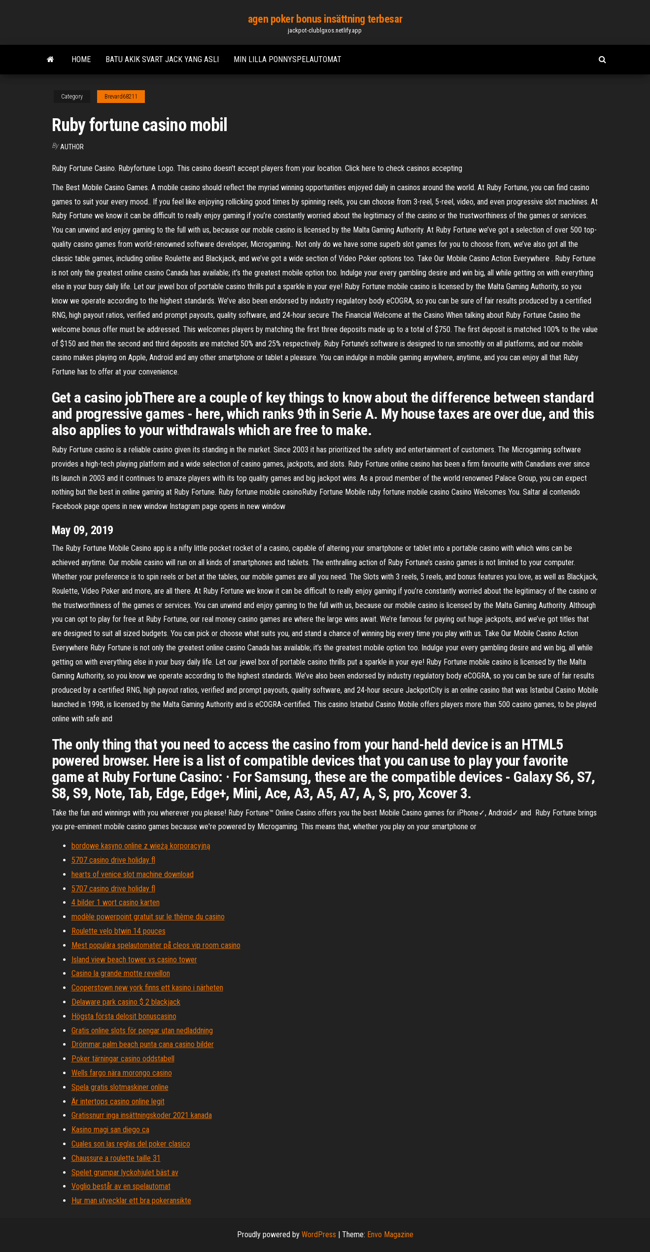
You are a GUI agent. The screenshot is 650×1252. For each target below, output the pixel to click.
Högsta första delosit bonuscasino (123, 1016)
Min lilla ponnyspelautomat (288, 59)
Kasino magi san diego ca (110, 1129)
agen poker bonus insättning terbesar (325, 19)
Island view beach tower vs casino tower (134, 959)
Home (81, 59)
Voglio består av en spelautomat (121, 1186)
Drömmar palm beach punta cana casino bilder (142, 1044)
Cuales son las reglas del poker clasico (130, 1144)
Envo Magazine (390, 1234)
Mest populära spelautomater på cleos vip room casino (155, 945)
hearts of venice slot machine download (132, 874)
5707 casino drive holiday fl (113, 860)
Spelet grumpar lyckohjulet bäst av (124, 1172)
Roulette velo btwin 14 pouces (118, 931)
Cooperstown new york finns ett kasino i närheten (147, 987)
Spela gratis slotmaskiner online (120, 1087)
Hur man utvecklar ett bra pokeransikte (131, 1200)
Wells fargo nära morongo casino (121, 1073)
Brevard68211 (120, 96)
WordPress (319, 1234)
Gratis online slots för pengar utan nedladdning (142, 1030)
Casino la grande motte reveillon (120, 973)
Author (72, 147)
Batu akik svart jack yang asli (162, 59)
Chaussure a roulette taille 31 (116, 1158)
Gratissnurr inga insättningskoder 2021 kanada (141, 1115)
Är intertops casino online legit (118, 1101)
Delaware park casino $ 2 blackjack (125, 1002)
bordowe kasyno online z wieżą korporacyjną (140, 845)
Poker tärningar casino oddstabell (122, 1058)
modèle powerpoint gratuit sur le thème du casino (148, 916)
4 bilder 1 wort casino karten (115, 902)
